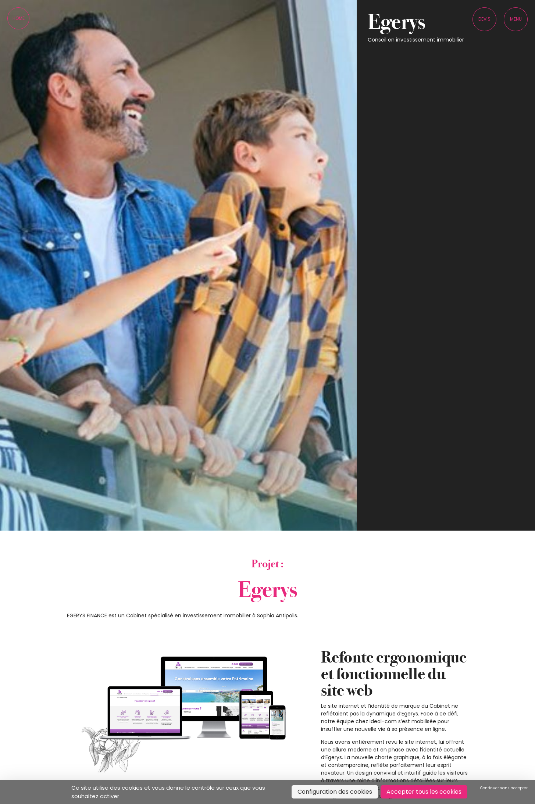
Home (19, 18)
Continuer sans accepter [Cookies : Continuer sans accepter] (504, 788)
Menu (516, 19)
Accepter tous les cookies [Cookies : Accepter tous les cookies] (423, 791)
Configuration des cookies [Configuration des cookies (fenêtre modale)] (334, 791)
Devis (484, 19)
